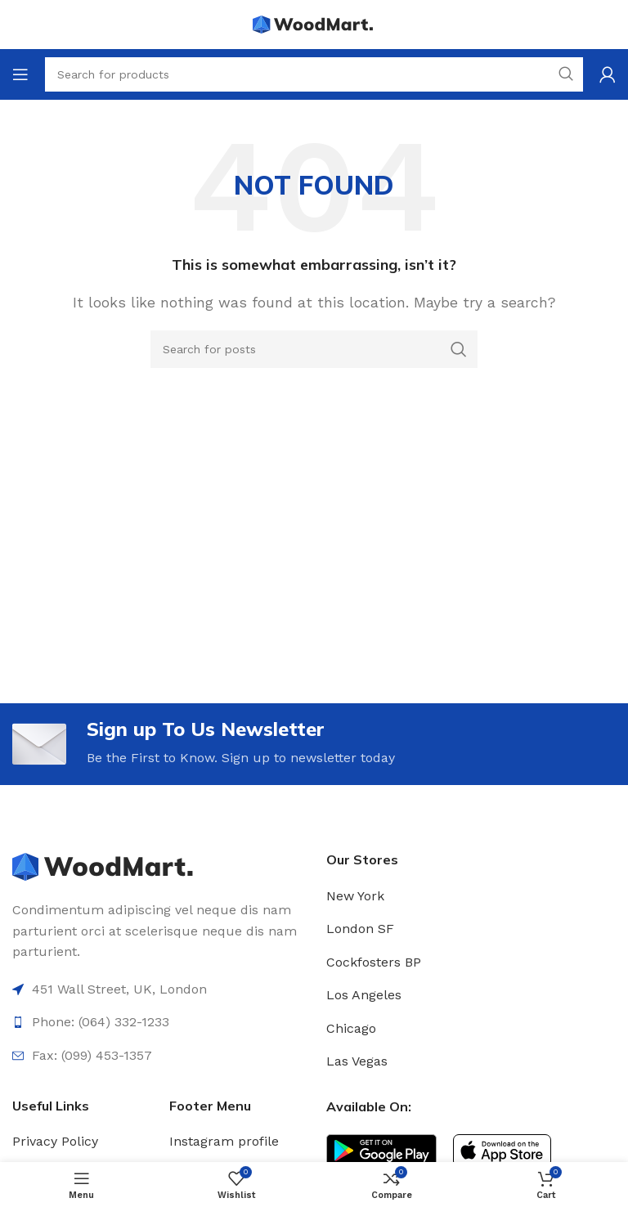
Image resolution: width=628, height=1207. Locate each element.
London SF (360, 929)
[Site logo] (314, 23)
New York (355, 896)
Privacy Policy (55, 1142)
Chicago (351, 1028)
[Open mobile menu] (20, 74)
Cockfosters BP (373, 962)
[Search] (314, 349)
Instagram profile (224, 1142)
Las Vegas (357, 1062)
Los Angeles (363, 995)
